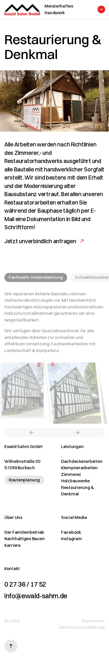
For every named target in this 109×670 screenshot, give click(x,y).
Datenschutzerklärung (82, 627)
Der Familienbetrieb (24, 532)
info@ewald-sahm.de (35, 596)
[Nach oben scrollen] (10, 646)
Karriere (12, 545)
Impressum (93, 621)
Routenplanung (24, 480)
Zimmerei (71, 474)
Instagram (71, 538)
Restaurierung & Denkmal (77, 491)
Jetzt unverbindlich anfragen (40, 241)
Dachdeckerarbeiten (81, 461)
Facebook (71, 532)
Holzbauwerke (75, 480)
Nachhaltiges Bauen (24, 538)
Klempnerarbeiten (79, 467)
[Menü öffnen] (72, 9)
